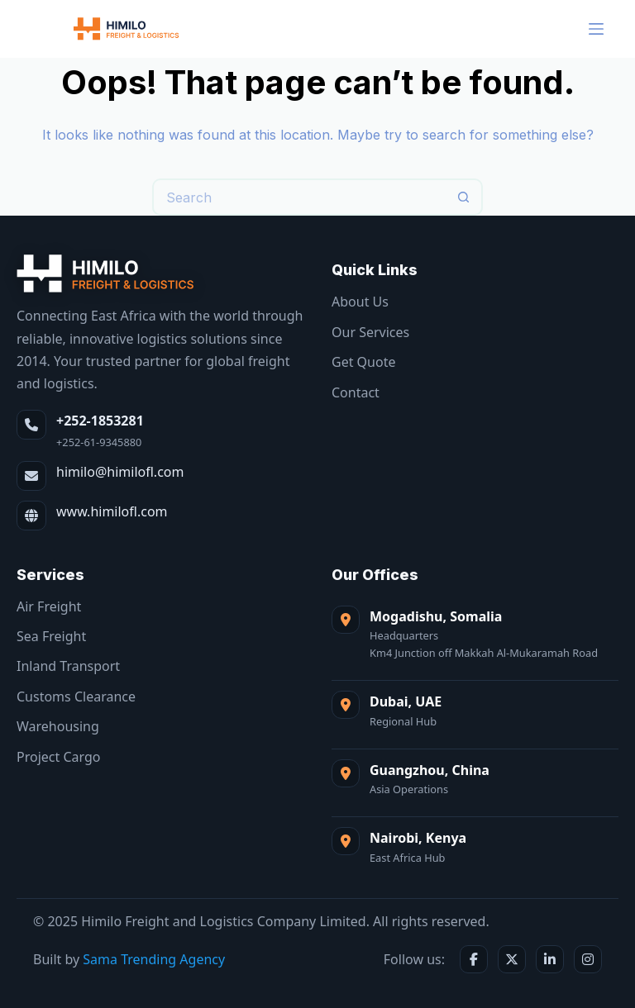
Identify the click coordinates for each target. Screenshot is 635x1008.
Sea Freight (51, 636)
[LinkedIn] (550, 959)
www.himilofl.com (112, 511)
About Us (360, 301)
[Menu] (596, 28)
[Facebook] (474, 959)
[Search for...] (299, 197)
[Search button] (464, 197)
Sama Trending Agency (154, 959)
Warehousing (58, 726)
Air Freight (49, 606)
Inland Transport (68, 666)
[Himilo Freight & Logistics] (106, 273)
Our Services (370, 332)
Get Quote (363, 362)
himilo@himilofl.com (120, 472)
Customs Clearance (76, 696)
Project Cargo (58, 757)
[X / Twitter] (512, 959)
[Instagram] (588, 959)
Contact (356, 392)
